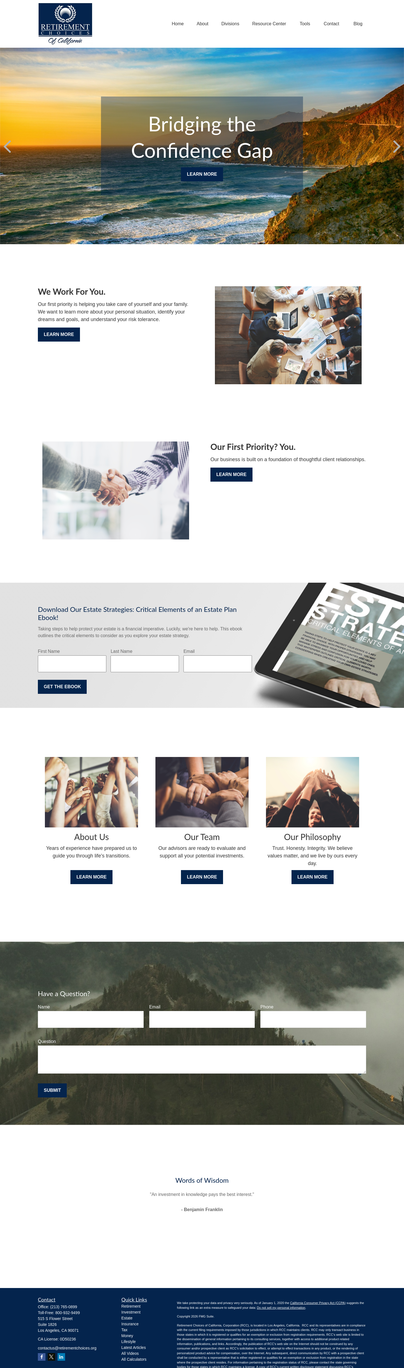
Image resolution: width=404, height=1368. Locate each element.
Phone (266, 1007)
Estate (127, 1318)
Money (127, 1335)
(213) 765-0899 (63, 1307)
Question (47, 1041)
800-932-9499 (67, 1312)
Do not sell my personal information (281, 1307)
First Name (49, 651)
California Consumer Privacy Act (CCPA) (318, 1303)
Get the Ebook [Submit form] (62, 686)
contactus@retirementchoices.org (67, 1348)
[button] (177, 24)
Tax (124, 1330)
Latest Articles (133, 1347)
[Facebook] (41, 1357)
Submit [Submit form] (52, 1090)
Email (189, 651)
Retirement (131, 1306)
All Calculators (133, 1359)
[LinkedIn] (61, 1357)
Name (44, 1007)
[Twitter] (51, 1357)
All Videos (130, 1353)
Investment (131, 1312)
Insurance (130, 1324)
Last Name (121, 651)
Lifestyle (128, 1341)
